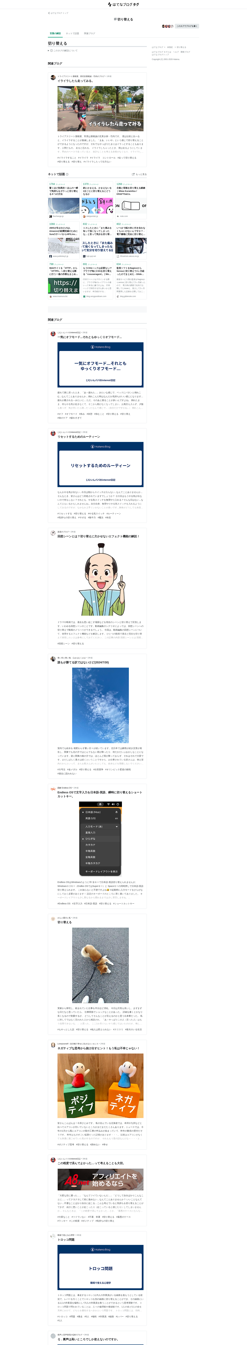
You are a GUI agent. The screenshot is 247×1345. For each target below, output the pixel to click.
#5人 (86, 1316)
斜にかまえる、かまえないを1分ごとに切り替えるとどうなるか (97, 191)
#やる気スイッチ (96, 513)
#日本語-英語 (90, 903)
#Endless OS (63, 903)
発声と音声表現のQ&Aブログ (69, 1335)
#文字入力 (77, 903)
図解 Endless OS (64, 788)
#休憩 (89, 414)
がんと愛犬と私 (64, 918)
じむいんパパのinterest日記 (69, 332)
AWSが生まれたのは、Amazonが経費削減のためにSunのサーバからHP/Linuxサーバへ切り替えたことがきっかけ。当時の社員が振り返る (63, 231)
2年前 (85, 332)
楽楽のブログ (63, 532)
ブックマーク (57, 184)
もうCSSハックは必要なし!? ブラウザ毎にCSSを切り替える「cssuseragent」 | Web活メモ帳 (97, 271)
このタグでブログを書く (187, 26)
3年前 (85, 1159)
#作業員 (102, 1316)
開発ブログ (185, 52)
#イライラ (83, 157)
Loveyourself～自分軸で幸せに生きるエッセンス (77, 1044)
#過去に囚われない (66, 773)
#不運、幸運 (94, 1217)
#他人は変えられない (100, 1029)
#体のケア (62, 418)
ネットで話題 (72, 33)
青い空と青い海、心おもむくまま (71, 658)
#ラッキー (62, 1221)
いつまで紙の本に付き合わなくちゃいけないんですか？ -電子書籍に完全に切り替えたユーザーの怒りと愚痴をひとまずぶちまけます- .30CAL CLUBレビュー (131, 231)
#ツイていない (79, 1217)
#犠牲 (94, 1316)
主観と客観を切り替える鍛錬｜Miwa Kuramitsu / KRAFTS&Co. (131, 191)
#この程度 (74, 1221)
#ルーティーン (113, 513)
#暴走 (80, 1316)
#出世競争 (98, 769)
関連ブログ (89, 33)
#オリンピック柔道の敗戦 (118, 769)
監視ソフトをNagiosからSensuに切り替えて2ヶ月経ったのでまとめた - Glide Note (130, 271)
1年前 (109, 76)
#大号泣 (61, 769)
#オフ (60, 414)
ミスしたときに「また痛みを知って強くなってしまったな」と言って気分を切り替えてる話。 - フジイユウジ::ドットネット (97, 231)
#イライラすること (66, 157)
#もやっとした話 (65, 1029)
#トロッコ (62, 1316)
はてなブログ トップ (58, 13)
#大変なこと (63, 1217)
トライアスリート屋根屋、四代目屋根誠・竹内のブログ (81, 76)
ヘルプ (176, 52)
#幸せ (105, 1144)
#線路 (111, 1316)
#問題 (72, 1316)
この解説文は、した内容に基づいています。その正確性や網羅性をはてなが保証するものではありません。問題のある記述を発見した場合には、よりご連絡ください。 (63, 51)
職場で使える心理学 (66, 1235)
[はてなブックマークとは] (67, 174)
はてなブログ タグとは (161, 52)
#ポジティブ (87, 1221)
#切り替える (63, 161)
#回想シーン (63, 643)
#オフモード (71, 414)
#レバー (120, 1316)
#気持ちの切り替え (66, 517)
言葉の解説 (55, 33)
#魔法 (100, 517)
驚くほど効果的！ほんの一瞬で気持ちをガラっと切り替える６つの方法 (63, 191)
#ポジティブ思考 (65, 1144)
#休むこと (99, 414)
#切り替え (77, 161)
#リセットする (64, 513)
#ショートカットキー (123, 903)
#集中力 (92, 517)
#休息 (108, 517)
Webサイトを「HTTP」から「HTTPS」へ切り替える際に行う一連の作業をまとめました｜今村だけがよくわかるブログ (63, 271)
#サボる (82, 517)
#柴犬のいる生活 (133, 1029)
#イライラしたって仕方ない (97, 161)
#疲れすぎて (75, 418)
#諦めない (95, 1144)
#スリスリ (118, 1029)
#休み (82, 414)
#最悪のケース (123, 1217)
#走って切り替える (127, 157)
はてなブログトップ (160, 55)
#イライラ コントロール (103, 157)
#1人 (59, 1320)
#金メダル (72, 769)
